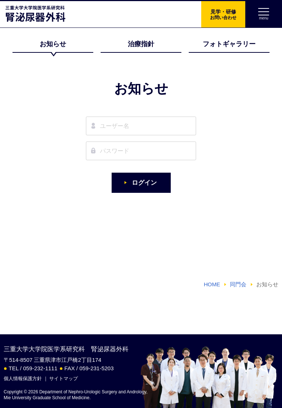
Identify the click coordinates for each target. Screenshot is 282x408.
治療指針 (141, 44)
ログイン (144, 182)
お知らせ (53, 44)
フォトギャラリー (229, 44)
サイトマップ (63, 378)
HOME (212, 284)
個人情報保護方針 (23, 378)
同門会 (238, 284)
